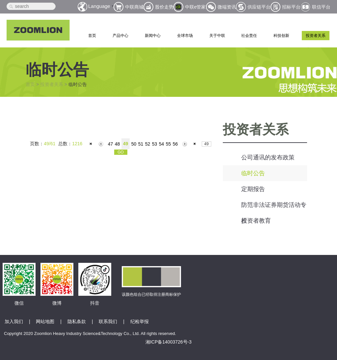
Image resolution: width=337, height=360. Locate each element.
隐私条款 (76, 321)
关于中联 (217, 35)
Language (99, 6)
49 (125, 143)
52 (147, 144)
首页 (92, 35)
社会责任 (249, 35)
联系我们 (108, 321)
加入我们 (14, 321)
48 (117, 144)
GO (120, 152)
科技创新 (281, 35)
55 (168, 144)
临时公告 (253, 173)
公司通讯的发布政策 (268, 157)
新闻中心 (153, 35)
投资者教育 (256, 220)
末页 (196, 144)
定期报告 (253, 189)
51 (140, 144)
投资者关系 (315, 35)
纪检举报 (139, 321)
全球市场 (185, 35)
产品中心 (120, 35)
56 (175, 144)
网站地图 (45, 321)
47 (110, 144)
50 (134, 144)
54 (161, 144)
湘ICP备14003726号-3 (168, 342)
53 (154, 144)
